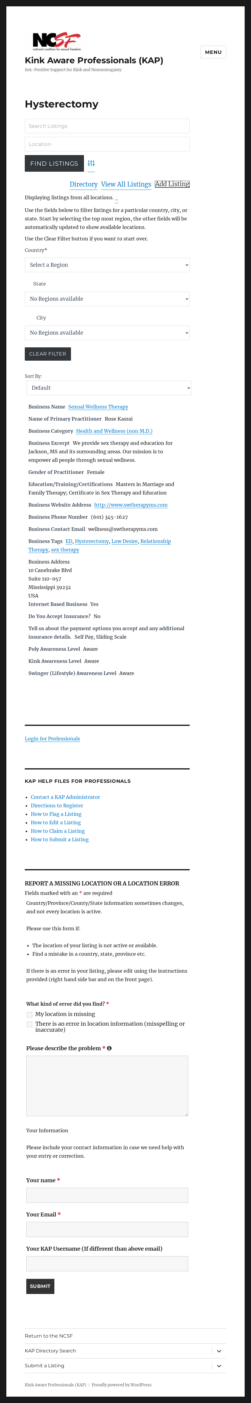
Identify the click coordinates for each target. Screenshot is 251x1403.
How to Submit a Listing (60, 839)
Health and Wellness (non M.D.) (114, 431)
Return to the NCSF (49, 1336)
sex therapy (65, 550)
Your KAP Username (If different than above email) (94, 1248)
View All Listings (126, 184)
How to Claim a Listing (58, 831)
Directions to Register (57, 805)
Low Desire (124, 541)
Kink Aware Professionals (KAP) (94, 60)
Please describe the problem (69, 1048)
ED (69, 541)
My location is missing (65, 1014)
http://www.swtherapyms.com (131, 505)
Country (36, 250)
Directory (84, 184)
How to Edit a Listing (56, 822)
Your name (43, 1180)
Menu (213, 52)
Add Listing (172, 184)
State (39, 284)
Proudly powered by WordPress (122, 1385)
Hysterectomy (92, 541)
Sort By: (33, 376)
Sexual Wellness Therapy (98, 407)
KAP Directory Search (50, 1351)
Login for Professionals (52, 739)
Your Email (43, 1214)
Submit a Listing (44, 1365)
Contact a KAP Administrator (65, 797)
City (41, 318)
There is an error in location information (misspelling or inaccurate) (110, 1027)
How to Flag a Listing (56, 814)
